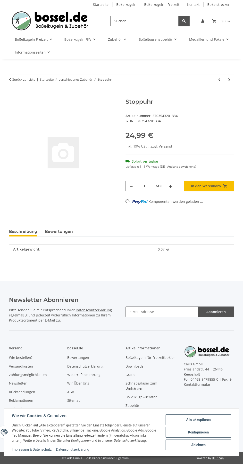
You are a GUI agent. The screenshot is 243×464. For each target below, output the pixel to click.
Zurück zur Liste (23, 79)
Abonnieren (216, 311)
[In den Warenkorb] (13, 95)
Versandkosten (21, 366)
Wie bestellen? (21, 357)
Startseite (101, 4)
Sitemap (74, 400)
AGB (70, 392)
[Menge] (144, 186)
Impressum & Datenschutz (32, 449)
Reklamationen (21, 400)
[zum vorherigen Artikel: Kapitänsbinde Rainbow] (219, 79)
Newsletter (18, 383)
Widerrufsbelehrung (84, 374)
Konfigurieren (198, 432)
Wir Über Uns (78, 383)
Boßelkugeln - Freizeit (161, 4)
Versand (165, 146)
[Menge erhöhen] (170, 186)
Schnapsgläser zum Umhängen (141, 386)
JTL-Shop (218, 458)
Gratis (130, 374)
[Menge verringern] (131, 186)
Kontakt (193, 4)
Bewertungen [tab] (59, 231)
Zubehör (132, 405)
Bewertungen (78, 357)
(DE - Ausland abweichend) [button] (178, 167)
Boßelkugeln (126, 4)
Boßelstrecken (218, 4)
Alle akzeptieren (198, 420)
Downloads (134, 366)
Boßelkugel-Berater (141, 397)
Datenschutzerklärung (72, 449)
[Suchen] (144, 21)
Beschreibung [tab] (23, 231)
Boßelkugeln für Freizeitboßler (150, 357)
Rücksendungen (22, 392)
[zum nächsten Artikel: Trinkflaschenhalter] (229, 79)
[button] (202, 21)
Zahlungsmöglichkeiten (28, 374)
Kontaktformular (197, 384)
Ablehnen (198, 445)
